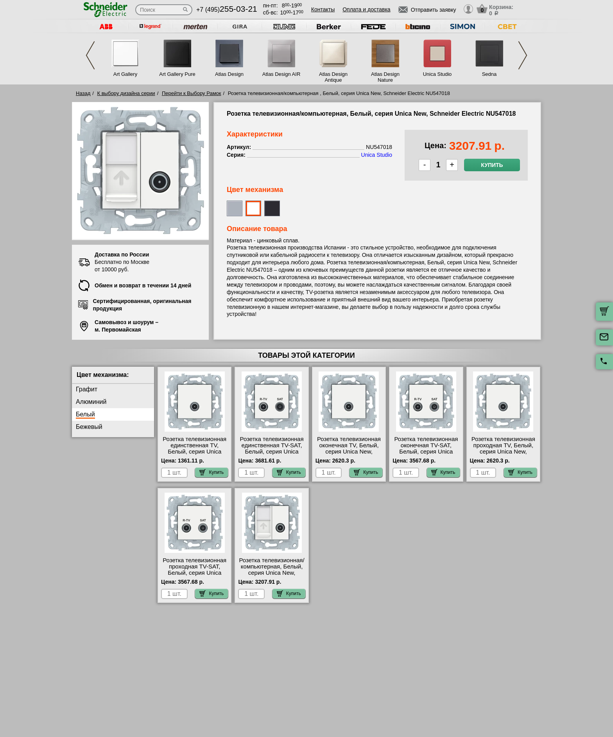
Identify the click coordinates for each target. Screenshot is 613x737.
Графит (86, 389)
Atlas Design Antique (333, 77)
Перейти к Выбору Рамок (191, 93)
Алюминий (91, 401)
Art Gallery (125, 74)
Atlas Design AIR (281, 74)
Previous (90, 55)
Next (522, 55)
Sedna (489, 74)
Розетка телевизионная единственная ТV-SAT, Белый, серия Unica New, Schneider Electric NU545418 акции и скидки (272, 454)
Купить (492, 165)
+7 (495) (226, 9)
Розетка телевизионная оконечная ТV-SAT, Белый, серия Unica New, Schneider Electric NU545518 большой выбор (426, 454)
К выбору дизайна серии (126, 93)
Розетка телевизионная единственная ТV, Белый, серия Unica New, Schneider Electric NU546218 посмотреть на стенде (194, 454)
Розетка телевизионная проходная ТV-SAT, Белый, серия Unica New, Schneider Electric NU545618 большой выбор (194, 576)
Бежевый (89, 426)
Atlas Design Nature (385, 77)
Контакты (323, 9)
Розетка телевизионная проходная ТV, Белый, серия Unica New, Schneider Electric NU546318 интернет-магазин (503, 454)
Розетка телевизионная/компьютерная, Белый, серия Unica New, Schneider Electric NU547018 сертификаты (272, 572)
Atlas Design (229, 74)
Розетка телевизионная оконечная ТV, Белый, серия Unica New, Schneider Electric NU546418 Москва (349, 451)
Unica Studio (437, 74)
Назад (83, 93)
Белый (85, 414)
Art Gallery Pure (177, 74)
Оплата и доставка (366, 9)
